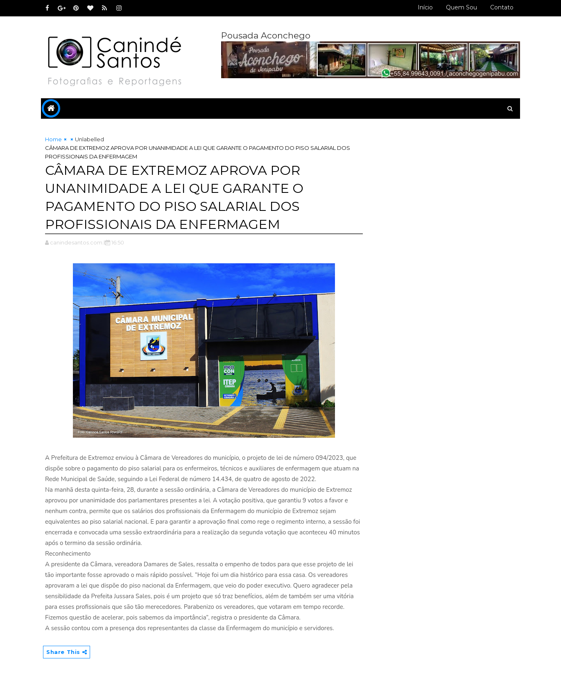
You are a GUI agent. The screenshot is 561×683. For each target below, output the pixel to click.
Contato (501, 7)
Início (425, 7)
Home (53, 139)
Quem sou (461, 7)
